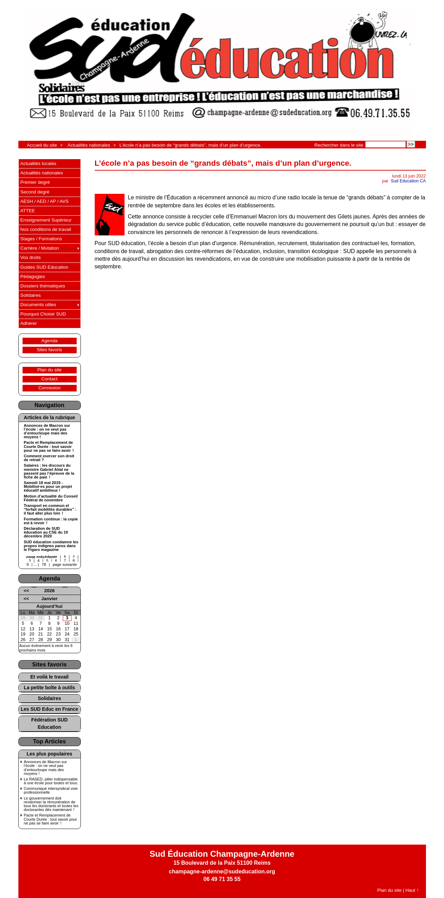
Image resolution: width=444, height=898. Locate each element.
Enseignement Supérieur (46, 220)
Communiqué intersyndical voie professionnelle (51, 790)
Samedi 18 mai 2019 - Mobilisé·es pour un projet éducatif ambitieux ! (48, 486)
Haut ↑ (412, 890)
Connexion (49, 387)
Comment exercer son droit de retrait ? (49, 458)
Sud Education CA (408, 181)
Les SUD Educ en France (49, 709)
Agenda (49, 340)
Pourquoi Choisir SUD (43, 314)
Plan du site (49, 369)
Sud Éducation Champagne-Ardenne (222, 853)
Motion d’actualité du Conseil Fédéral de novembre (51, 498)
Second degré (35, 192)
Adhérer (28, 323)
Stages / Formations (41, 238)
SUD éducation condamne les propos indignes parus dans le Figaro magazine (51, 546)
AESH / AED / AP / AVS (44, 201)
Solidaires (30, 295)
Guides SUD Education (44, 267)
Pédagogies (32, 276)
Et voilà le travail (49, 677)
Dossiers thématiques (42, 285)
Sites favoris (49, 349)
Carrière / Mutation (39, 248)
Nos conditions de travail (45, 229)
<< (26, 590)
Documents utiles (38, 304)
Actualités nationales (88, 145)
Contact (49, 378)
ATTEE (27, 210)
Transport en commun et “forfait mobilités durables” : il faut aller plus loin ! (50, 509)
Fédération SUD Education (49, 723)
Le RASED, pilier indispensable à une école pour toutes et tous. (51, 781)
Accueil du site (42, 145)
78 (44, 564)
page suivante (65, 564)
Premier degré (35, 182)
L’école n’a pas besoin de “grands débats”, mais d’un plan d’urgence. (190, 145)
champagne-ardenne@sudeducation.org (222, 871)
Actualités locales (38, 163)
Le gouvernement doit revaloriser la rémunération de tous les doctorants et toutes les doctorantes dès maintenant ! (51, 804)
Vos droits (30, 257)
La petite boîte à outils (49, 687)
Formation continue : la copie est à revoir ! (51, 521)
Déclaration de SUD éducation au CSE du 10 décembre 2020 (46, 532)
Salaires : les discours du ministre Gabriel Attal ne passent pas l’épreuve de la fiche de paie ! (49, 471)
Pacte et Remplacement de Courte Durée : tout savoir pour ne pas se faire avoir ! (49, 446)
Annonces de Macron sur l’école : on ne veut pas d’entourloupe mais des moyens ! (47, 431)
